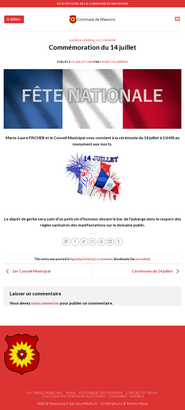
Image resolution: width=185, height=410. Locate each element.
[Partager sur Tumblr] (119, 242)
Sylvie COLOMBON (114, 61)
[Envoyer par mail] (93, 242)
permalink (142, 259)
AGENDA (137, 396)
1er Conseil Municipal (27, 271)
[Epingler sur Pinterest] (101, 242)
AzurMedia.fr (87, 404)
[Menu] (14, 20)
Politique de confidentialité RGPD (74, 396)
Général (88, 40)
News (70, 393)
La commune (106, 40)
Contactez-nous (141, 393)
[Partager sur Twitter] (84, 242)
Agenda (75, 40)
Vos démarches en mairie (100, 393)
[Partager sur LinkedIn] (110, 242)
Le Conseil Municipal (44, 393)
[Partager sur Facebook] (75, 242)
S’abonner (118, 396)
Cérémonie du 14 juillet (156, 271)
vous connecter (45, 303)
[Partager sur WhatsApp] (66, 242)
